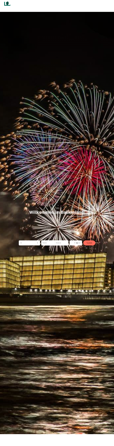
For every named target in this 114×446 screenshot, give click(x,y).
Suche (89, 243)
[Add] (80, 243)
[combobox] (29, 242)
